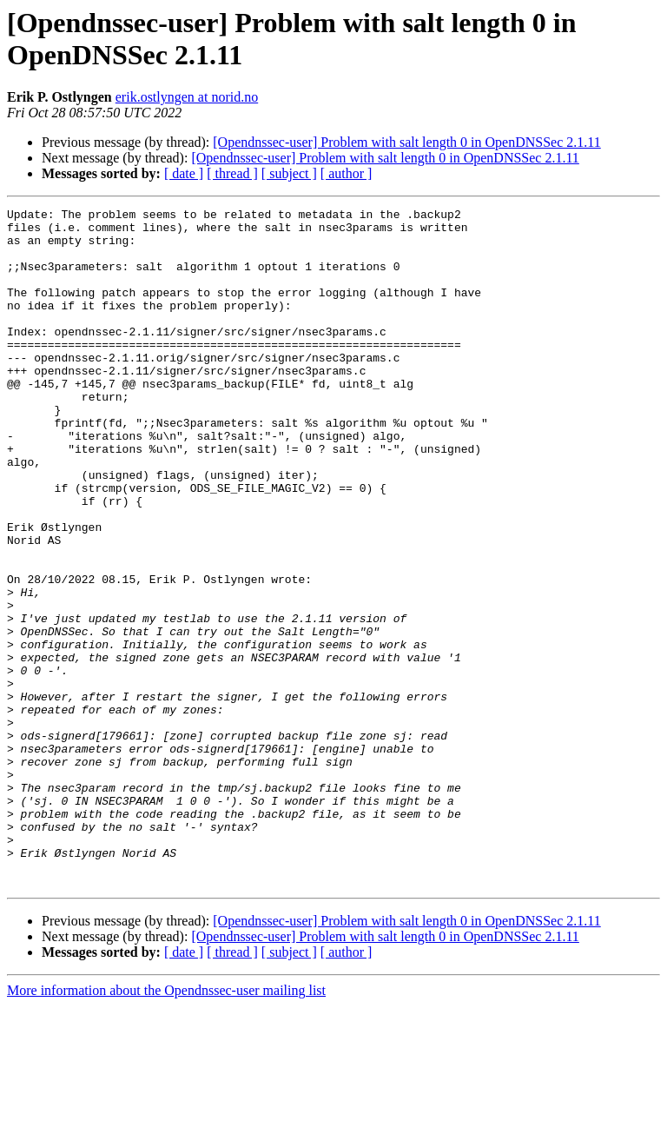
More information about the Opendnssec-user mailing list (166, 1125)
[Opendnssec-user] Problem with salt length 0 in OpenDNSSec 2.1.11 (406, 142)
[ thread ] (232, 173)
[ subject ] (289, 173)
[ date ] (183, 173)
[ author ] (346, 173)
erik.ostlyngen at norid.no (187, 97)
